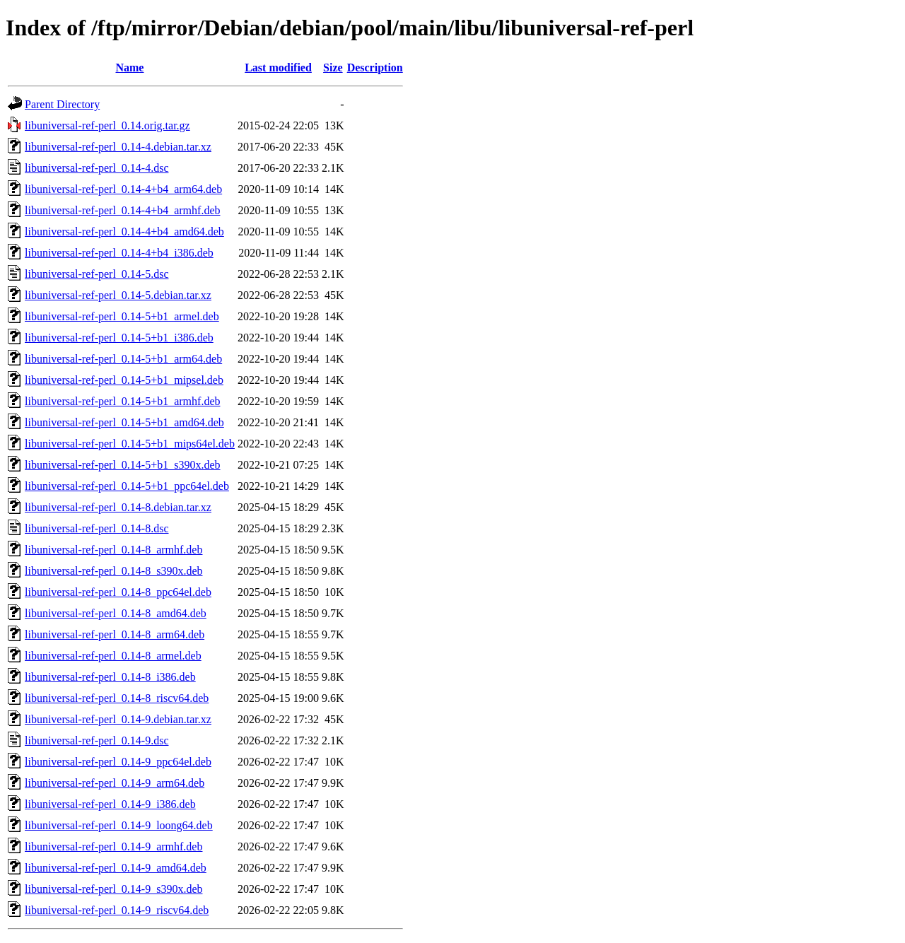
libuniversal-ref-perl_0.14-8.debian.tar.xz (118, 507)
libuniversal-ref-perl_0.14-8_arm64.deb (114, 634)
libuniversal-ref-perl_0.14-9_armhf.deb (113, 846)
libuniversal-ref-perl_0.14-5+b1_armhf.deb (122, 401)
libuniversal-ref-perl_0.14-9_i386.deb (110, 804)
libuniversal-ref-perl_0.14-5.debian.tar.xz (118, 295)
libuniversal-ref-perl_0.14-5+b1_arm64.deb (123, 359)
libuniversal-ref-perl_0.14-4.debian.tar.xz (118, 147)
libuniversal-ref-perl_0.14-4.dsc (96, 168)
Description (375, 68)
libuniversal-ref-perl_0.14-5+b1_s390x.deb (123, 465)
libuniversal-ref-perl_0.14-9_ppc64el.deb (118, 762)
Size (333, 68)
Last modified (278, 68)
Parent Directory (62, 104)
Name (129, 68)
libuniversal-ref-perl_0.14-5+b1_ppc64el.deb (127, 486)
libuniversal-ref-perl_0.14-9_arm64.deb (114, 783)
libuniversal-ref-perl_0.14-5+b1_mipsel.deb (124, 380)
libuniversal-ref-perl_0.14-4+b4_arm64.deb (123, 189)
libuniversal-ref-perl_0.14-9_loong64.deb (119, 825)
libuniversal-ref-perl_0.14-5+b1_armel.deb (122, 316)
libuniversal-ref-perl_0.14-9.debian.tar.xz (118, 719)
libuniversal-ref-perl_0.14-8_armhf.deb (113, 550)
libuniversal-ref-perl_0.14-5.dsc (96, 274)
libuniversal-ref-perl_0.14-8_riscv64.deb (117, 698)
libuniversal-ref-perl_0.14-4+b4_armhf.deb (122, 210)
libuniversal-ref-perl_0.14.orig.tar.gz (107, 125)
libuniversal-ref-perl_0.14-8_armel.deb (113, 656)
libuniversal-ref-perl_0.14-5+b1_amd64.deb (124, 422)
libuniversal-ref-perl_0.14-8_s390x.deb (113, 571)
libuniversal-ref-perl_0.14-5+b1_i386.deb (119, 338)
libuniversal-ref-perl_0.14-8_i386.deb (110, 677)
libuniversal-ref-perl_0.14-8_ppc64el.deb (118, 592)
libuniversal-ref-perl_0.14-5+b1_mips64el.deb (130, 444)
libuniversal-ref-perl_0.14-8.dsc (96, 528)
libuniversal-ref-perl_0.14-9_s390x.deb (113, 889)
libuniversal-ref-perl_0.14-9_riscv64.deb (117, 910)
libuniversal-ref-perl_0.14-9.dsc (96, 740)
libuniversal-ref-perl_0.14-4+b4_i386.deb (119, 253)
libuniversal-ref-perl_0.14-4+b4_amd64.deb (124, 232)
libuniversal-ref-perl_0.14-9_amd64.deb (115, 868)
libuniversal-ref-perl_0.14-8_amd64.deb (115, 613)
